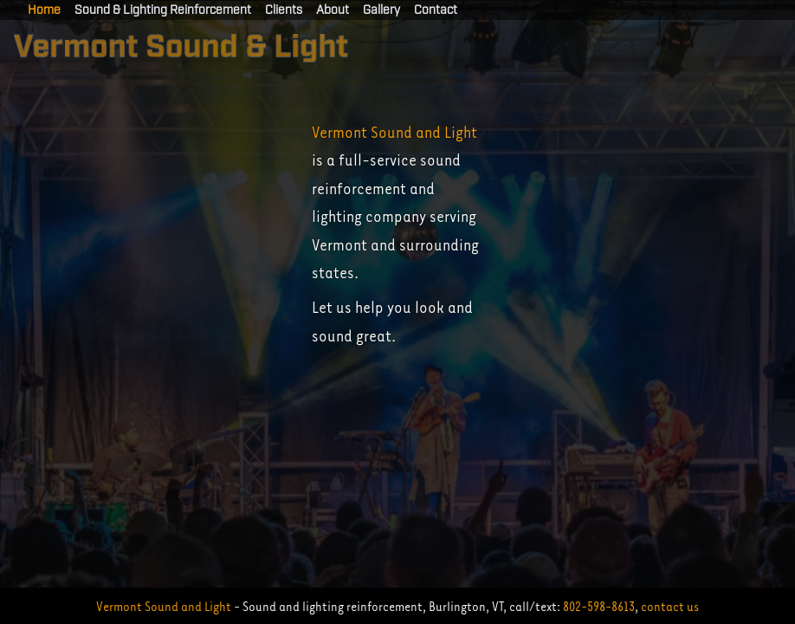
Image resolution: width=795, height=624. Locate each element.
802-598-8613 (599, 605)
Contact (435, 10)
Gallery (381, 10)
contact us (670, 605)
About (332, 10)
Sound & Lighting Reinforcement (162, 10)
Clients (283, 10)
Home (44, 10)
